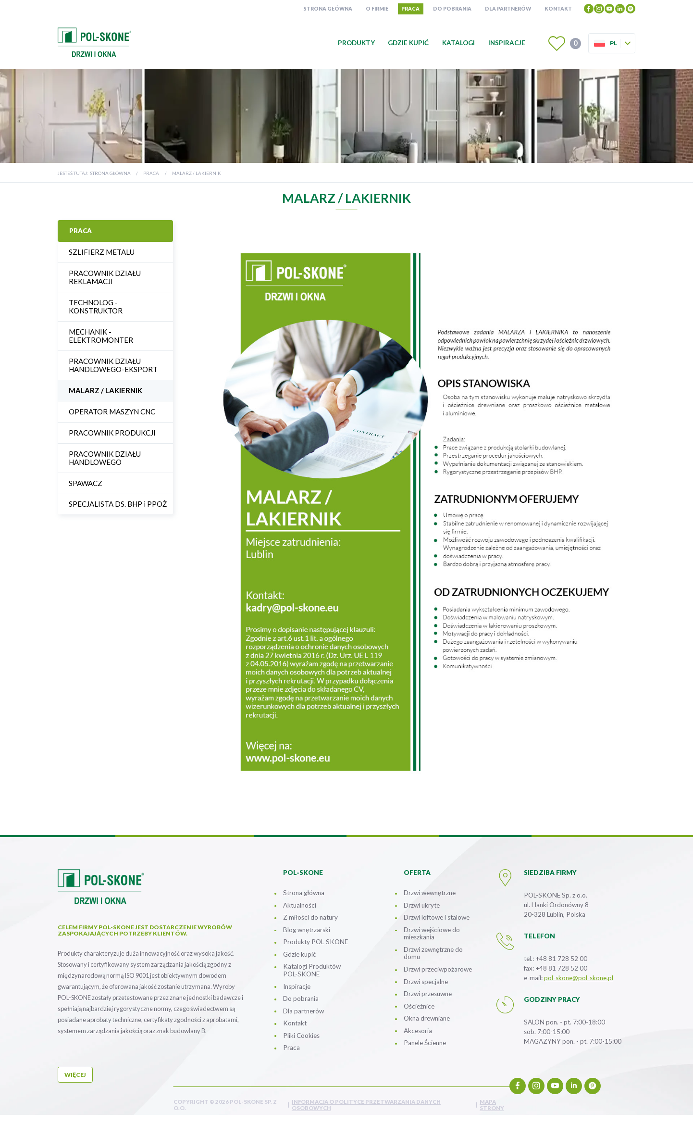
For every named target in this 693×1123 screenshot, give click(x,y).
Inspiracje (506, 43)
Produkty (356, 43)
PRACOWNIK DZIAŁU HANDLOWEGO (105, 457)
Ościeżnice (419, 1006)
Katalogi (458, 43)
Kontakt (558, 9)
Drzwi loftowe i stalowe (437, 917)
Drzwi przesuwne (428, 994)
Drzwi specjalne (426, 982)
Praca (410, 9)
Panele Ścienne (425, 1043)
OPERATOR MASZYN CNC (112, 411)
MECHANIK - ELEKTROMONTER (101, 335)
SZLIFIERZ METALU (102, 252)
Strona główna (327, 9)
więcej (75, 1074)
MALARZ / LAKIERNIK (105, 390)
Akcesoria (418, 1031)
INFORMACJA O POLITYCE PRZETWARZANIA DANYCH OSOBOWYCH (366, 1105)
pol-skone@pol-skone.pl (578, 978)
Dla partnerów (508, 9)
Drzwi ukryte (422, 905)
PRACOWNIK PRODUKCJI (112, 432)
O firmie (377, 9)
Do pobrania (452, 9)
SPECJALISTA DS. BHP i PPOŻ (118, 503)
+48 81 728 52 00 (561, 958)
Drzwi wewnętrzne (430, 893)
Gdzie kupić (408, 43)
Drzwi (438, 969)
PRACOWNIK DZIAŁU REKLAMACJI (105, 277)
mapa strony (492, 1105)
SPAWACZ (85, 483)
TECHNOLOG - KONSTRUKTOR (96, 306)
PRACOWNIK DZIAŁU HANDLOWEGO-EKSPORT (113, 365)
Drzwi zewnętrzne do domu (433, 953)
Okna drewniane (427, 1018)
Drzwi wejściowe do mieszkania (432, 933)
